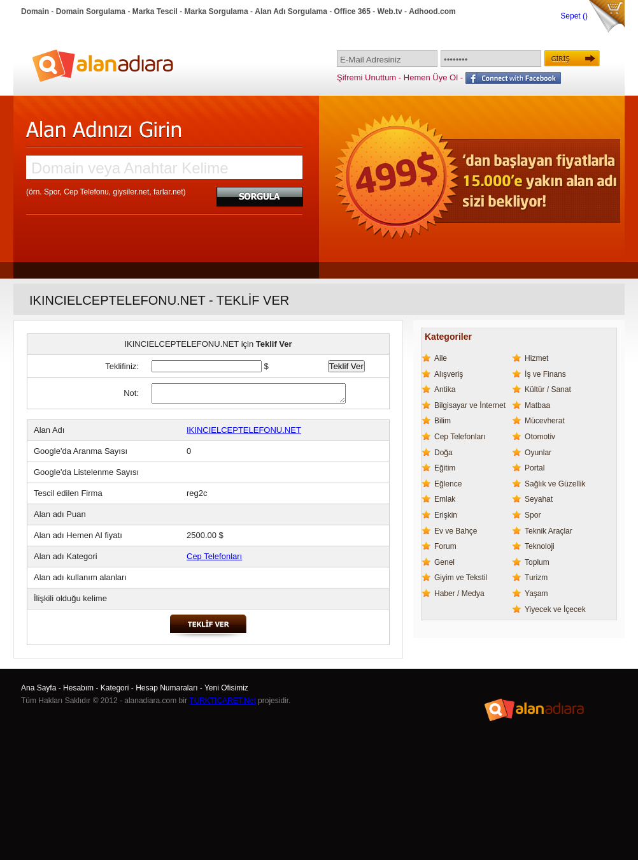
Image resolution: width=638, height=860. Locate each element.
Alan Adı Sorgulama (291, 11)
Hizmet (536, 358)
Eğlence (448, 483)
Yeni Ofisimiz (226, 687)
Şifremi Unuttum (366, 77)
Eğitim (444, 467)
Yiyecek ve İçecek (555, 609)
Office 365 (352, 11)
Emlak (444, 499)
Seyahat (539, 499)
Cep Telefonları (214, 556)
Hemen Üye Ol (431, 77)
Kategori (115, 687)
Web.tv (390, 11)
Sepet (571, 15)
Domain (35, 11)
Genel (444, 562)
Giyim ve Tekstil (460, 577)
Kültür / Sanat (548, 389)
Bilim (442, 420)
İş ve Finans (545, 374)
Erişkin (445, 515)
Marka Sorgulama (216, 11)
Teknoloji (540, 546)
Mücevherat (545, 420)
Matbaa (537, 405)
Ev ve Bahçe (455, 531)
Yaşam (536, 593)
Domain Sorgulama (90, 11)
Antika (444, 389)
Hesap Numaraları (166, 687)
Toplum (537, 562)
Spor (533, 515)
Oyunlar (538, 452)
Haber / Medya (459, 593)
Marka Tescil (155, 11)
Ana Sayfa (38, 687)
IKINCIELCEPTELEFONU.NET (244, 430)
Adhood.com (432, 11)
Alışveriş (448, 374)
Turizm (536, 577)
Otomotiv (540, 436)
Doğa (443, 452)
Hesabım (78, 687)
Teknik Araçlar (548, 531)
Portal (534, 467)
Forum (445, 546)
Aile (440, 358)
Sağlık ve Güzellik (555, 483)
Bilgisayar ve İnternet (470, 405)
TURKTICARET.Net (222, 700)
